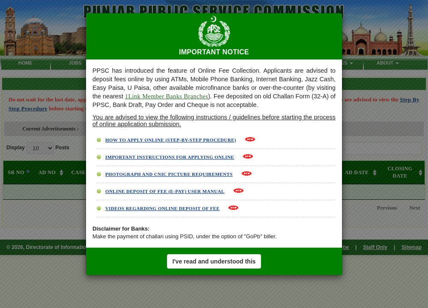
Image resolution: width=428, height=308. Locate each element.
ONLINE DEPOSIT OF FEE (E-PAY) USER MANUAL (165, 191)
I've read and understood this (214, 261)
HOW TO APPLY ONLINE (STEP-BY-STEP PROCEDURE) (170, 139)
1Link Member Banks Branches (166, 96)
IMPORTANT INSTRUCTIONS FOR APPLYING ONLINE (169, 157)
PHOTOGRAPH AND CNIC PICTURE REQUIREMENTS (169, 174)
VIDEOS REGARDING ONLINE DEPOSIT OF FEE (162, 208)
